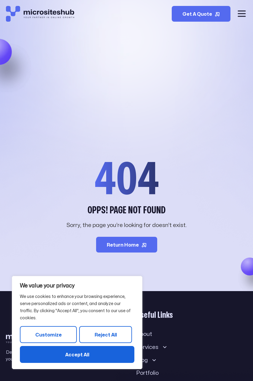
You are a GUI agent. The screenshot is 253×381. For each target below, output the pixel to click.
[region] (77, 322)
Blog (146, 360)
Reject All (106, 335)
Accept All (77, 355)
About (144, 334)
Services (151, 347)
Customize (48, 335)
